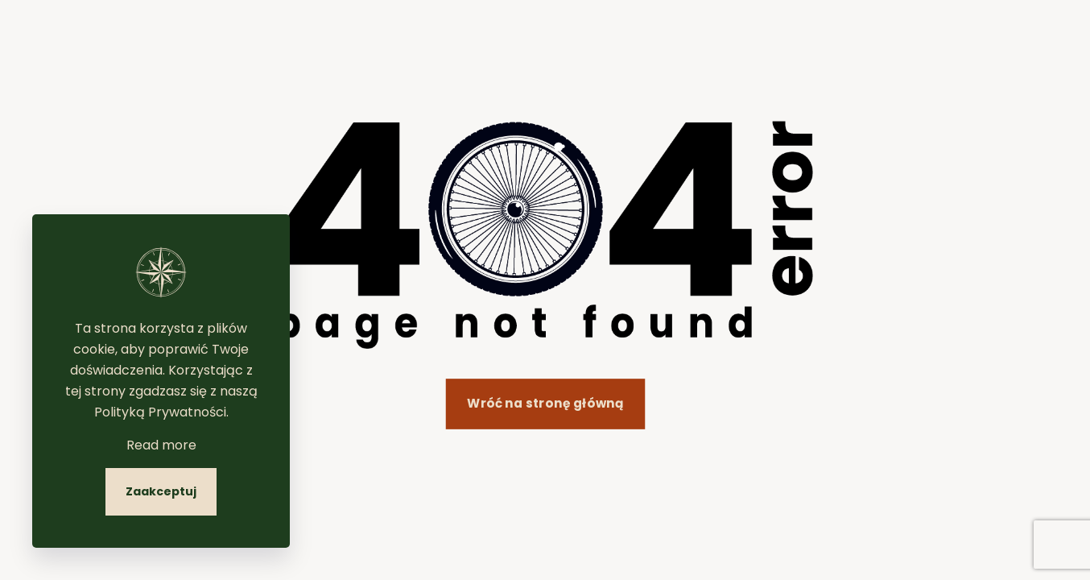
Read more (161, 445)
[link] (545, 235)
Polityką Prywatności (160, 412)
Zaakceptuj (161, 491)
